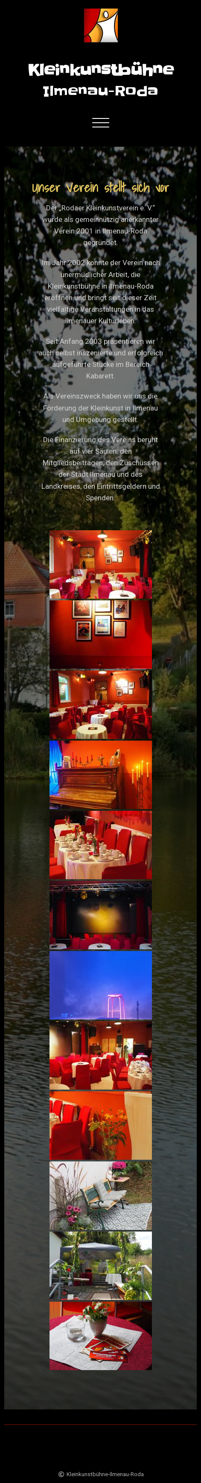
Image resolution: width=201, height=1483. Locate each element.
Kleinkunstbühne (101, 70)
